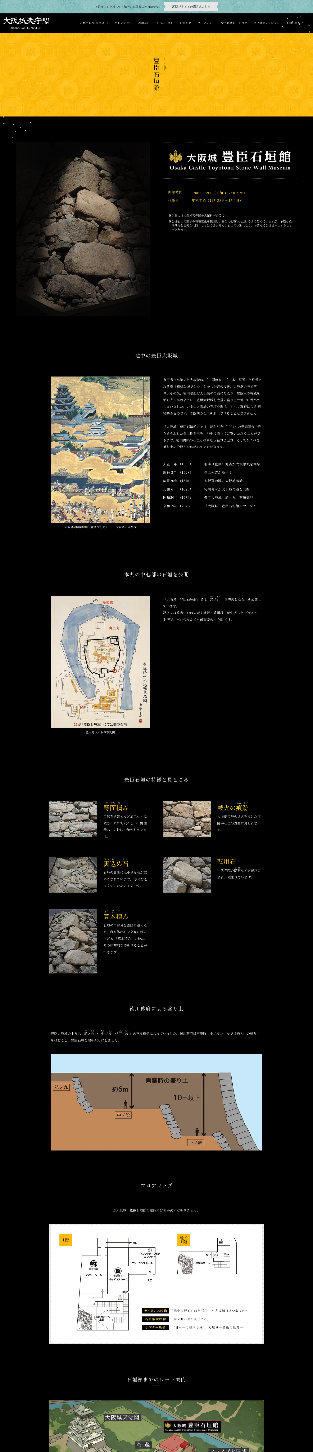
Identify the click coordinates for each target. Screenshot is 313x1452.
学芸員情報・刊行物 (234, 23)
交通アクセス (123, 23)
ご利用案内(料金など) (94, 23)
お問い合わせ (295, 23)
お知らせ (185, 23)
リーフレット (206, 23)
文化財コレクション (267, 23)
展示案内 (144, 23)
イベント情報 (164, 23)
